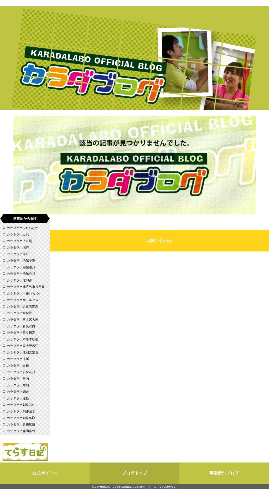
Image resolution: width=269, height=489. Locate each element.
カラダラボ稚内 (18, 378)
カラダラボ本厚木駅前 (22, 339)
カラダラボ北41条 (19, 280)
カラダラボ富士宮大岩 (22, 319)
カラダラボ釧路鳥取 (21, 418)
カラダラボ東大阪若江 (22, 346)
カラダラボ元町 (18, 254)
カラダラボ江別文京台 (22, 352)
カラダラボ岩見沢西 (21, 326)
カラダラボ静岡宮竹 (21, 431)
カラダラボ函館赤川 (21, 274)
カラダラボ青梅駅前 (21, 424)
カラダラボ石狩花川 (21, 372)
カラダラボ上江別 (19, 241)
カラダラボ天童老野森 (22, 306)
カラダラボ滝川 (18, 359)
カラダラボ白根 (18, 365)
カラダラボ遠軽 (18, 398)
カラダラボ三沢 (18, 234)
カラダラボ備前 (18, 247)
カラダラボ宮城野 (19, 313)
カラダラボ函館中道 (21, 260)
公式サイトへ (45, 473)
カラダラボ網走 (18, 392)
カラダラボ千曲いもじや (24, 293)
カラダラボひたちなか (22, 228)
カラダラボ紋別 (18, 385)
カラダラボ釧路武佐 (21, 405)
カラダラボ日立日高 (21, 333)
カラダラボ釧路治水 (21, 411)
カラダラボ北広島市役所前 (26, 287)
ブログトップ (134, 473)
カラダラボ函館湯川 (21, 267)
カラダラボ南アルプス (22, 300)
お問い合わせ (159, 240)
